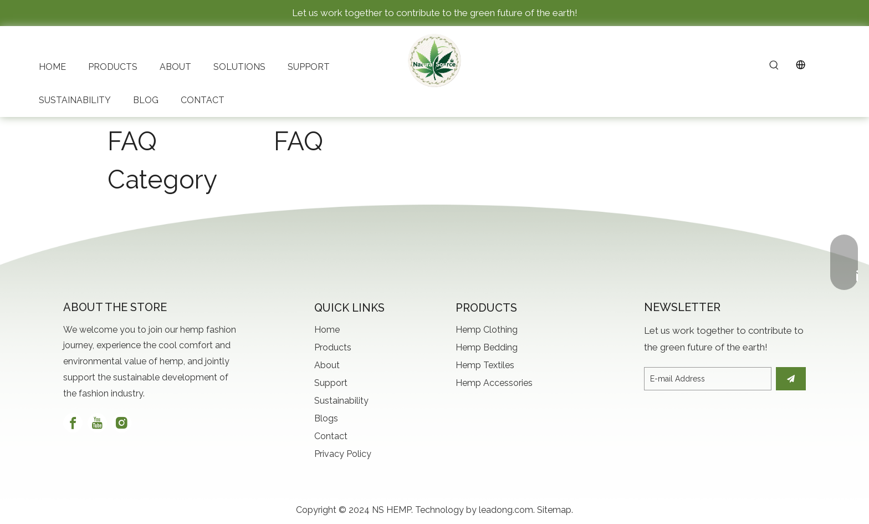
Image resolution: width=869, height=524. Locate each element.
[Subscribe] (791, 378)
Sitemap (554, 510)
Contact (330, 436)
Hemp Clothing (487, 329)
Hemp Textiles (485, 365)
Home (327, 329)
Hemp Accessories (494, 383)
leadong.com (506, 510)
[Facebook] (73, 423)
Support (330, 383)
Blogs (326, 418)
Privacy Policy (342, 454)
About (327, 365)
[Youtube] (97, 423)
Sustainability (341, 400)
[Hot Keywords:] (774, 66)
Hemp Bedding (487, 347)
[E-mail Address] (707, 378)
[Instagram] (121, 423)
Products (332, 347)
